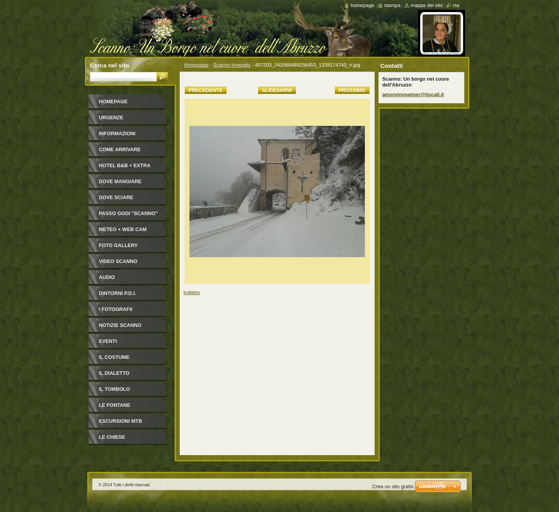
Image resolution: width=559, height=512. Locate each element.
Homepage (196, 65)
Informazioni (117, 133)
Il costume (114, 357)
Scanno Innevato (232, 65)
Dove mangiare (120, 181)
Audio (107, 277)
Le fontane (115, 405)
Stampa (392, 5)
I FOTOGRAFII (116, 309)
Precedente (206, 90)
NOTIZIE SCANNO (120, 325)
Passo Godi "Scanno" (128, 213)
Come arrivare (120, 149)
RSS (456, 5)
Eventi (108, 341)
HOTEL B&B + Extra (124, 165)
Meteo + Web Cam (123, 229)
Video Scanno (118, 261)
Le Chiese (112, 437)
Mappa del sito (426, 5)
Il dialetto (114, 373)
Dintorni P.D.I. (117, 293)
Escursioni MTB (120, 421)
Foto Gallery (118, 245)
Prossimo (352, 90)
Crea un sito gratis (393, 486)
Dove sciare (116, 197)
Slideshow (277, 90)
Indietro (192, 292)
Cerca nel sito (109, 65)
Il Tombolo (114, 389)
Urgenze (111, 117)
